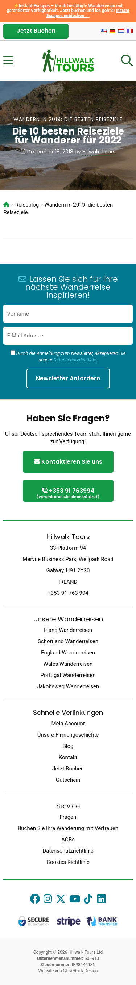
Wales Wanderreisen (68, 664)
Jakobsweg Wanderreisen (68, 686)
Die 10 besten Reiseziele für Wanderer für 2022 (68, 136)
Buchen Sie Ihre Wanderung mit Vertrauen (68, 828)
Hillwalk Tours (98, 151)
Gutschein (68, 780)
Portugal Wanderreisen (67, 675)
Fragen (68, 817)
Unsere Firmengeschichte (68, 735)
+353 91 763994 (68, 494)
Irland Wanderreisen (68, 630)
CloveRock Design (80, 970)
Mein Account (68, 723)
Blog (68, 746)
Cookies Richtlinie (68, 862)
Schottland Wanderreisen (68, 641)
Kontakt (68, 757)
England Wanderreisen (68, 652)
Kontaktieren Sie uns (68, 461)
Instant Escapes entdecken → (87, 13)
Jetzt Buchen (36, 31)
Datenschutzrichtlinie (74, 360)
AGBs (68, 839)
